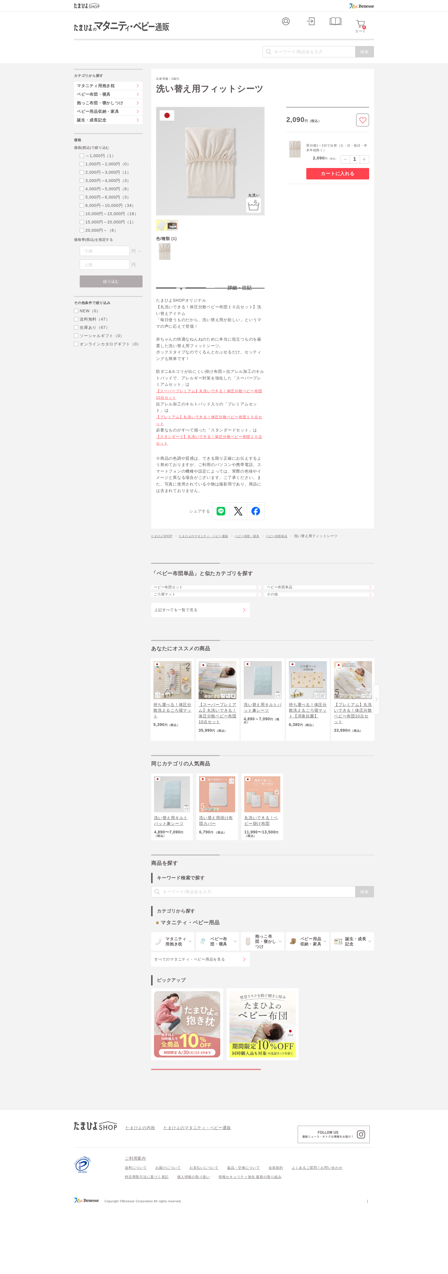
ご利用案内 (135, 1225)
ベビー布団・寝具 (262, 560)
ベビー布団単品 (296, 560)
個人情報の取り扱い (193, 1244)
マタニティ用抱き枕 (96, 97)
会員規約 (276, 1235)
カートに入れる (337, 185)
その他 (276, 630)
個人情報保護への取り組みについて (319, 1268)
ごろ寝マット (169, 630)
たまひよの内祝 (138, 1194)
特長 (181, 306)
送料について (136, 1235)
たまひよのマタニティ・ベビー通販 (212, 560)
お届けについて (168, 1235)
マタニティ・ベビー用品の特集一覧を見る (206, 1130)
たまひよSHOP (163, 560)
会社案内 (366, 1268)
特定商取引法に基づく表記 (147, 1244)
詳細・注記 (240, 306)
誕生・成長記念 (91, 131)
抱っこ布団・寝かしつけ (100, 114)
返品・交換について (243, 1235)
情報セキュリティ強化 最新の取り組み (250, 1244)
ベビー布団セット (174, 615)
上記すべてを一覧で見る (175, 649)
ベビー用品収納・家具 (98, 123)
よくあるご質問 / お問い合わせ (317, 1235)
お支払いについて (204, 1235)
